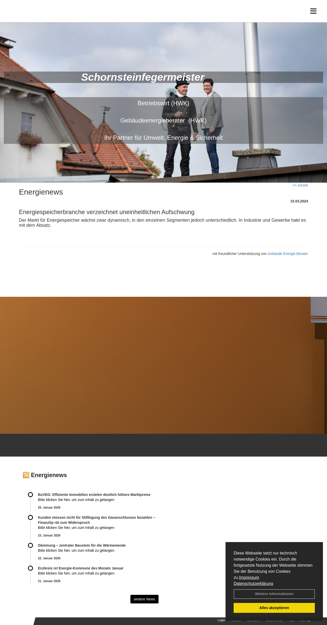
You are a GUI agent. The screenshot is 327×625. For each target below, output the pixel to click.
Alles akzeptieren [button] (274, 608)
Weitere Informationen (274, 594)
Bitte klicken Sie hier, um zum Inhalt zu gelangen (76, 500)
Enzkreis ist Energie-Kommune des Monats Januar (81, 568)
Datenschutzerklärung (253, 583)
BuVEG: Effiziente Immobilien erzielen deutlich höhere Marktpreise (94, 495)
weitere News (144, 599)
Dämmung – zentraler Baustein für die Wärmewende (82, 545)
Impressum (249, 577)
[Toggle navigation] (313, 14)
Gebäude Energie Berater (288, 254)
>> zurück (300, 185)
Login (221, 620)
